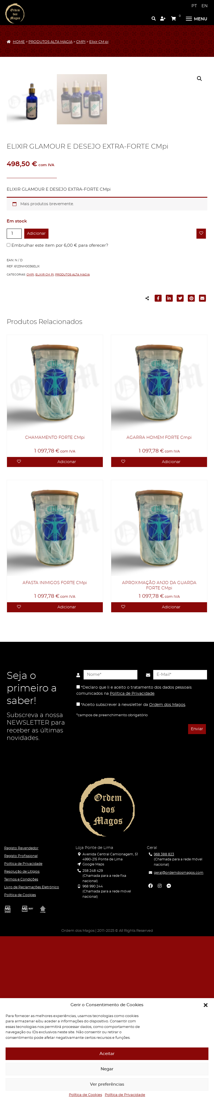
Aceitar (107, 1054)
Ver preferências (107, 1084)
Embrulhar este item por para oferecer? (57, 410)
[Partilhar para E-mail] (202, 464)
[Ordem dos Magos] (14, 13)
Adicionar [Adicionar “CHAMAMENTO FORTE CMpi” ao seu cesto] (66, 627)
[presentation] (103, 894)
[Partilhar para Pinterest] (191, 464)
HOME (19, 42)
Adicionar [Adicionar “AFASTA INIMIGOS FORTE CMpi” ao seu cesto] (66, 772)
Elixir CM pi (98, 42)
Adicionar (36, 398)
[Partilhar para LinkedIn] (169, 464)
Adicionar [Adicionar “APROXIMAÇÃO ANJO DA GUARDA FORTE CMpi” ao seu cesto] (171, 772)
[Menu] (197, 18)
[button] (205, 1005)
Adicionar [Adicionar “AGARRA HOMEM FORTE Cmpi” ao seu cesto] (171, 627)
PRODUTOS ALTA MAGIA (50, 42)
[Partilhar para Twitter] (180, 464)
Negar (107, 1069)
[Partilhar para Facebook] (158, 464)
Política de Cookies (85, 1095)
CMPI (81, 42)
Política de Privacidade (125, 1095)
